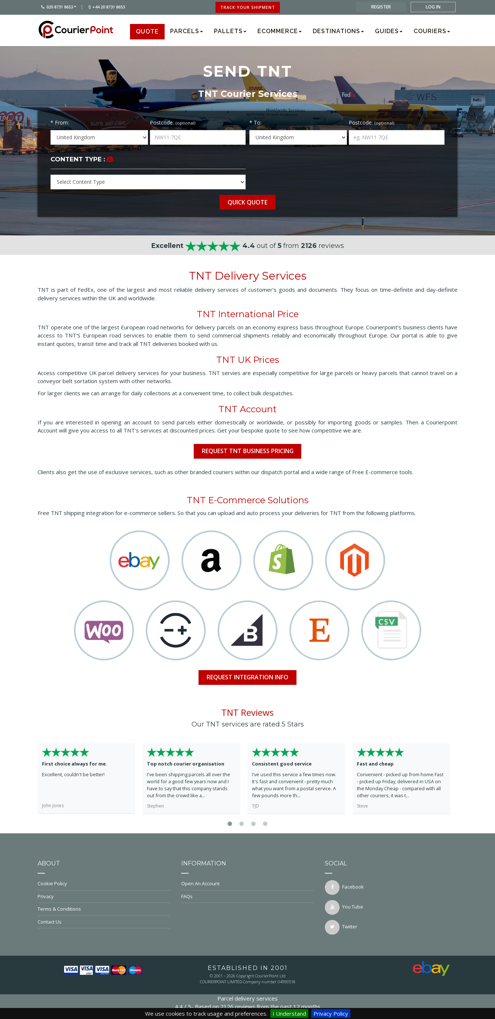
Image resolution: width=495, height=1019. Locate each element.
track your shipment (247, 7)
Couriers (432, 31)
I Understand (289, 1013)
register (381, 7)
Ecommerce (279, 31)
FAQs (247, 896)
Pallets (230, 31)
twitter (341, 927)
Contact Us (104, 921)
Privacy (104, 896)
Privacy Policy (330, 1013)
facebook (344, 887)
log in (433, 7)
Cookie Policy (104, 883)
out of (247, 246)
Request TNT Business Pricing (247, 451)
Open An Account (247, 883)
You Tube (344, 907)
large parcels (336, 373)
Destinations (338, 31)
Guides (389, 31)
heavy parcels (379, 373)
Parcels (186, 31)
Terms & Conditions (104, 909)
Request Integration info (248, 677)
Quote (147, 31)
